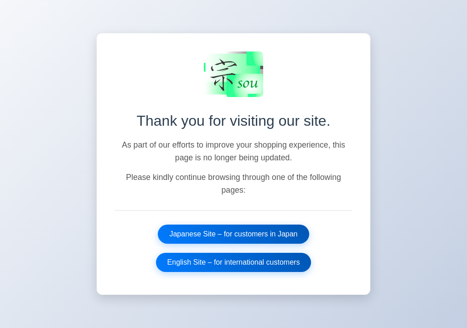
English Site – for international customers (233, 262)
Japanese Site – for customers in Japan (233, 234)
